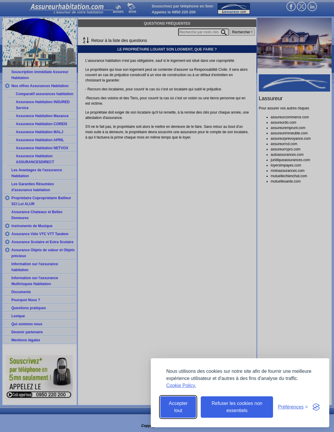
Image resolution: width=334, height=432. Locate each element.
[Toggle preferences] (293, 407)
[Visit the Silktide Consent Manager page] (316, 407)
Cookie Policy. (181, 385)
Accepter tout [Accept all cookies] (178, 407)
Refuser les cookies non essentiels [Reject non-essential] (236, 407)
